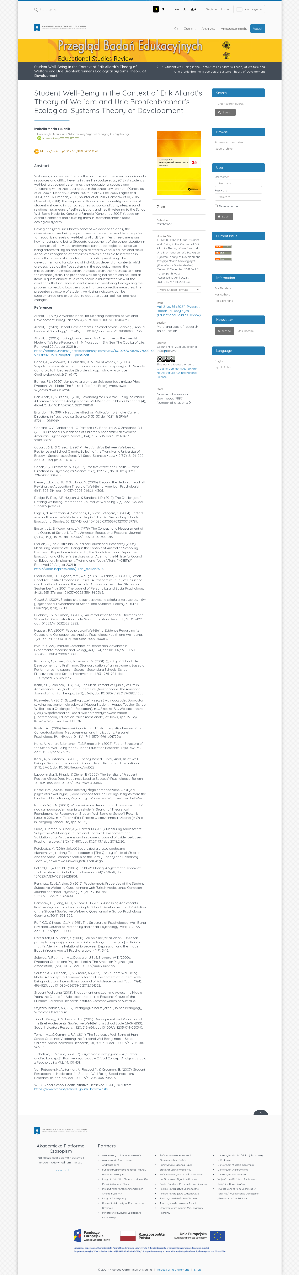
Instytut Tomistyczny (114, 1198)
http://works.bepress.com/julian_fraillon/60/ (68, 569)
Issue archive (224, 148)
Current (190, 28)
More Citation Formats (174, 290)
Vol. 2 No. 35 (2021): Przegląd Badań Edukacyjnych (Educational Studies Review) (179, 310)
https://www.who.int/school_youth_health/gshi (71, 1089)
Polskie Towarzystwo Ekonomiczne (179, 1188)
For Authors (222, 294)
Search (227, 112)
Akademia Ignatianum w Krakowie (121, 1155)
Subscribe (224, 331)
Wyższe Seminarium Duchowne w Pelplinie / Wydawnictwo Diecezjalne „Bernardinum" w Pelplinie (238, 1193)
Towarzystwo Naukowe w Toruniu (178, 1203)
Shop (197, 1269)
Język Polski (223, 367)
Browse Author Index (229, 142)
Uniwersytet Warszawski (232, 1174)
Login (225, 9)
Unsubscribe (246, 331)
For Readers (223, 288)
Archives (208, 28)
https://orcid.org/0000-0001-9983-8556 (60, 138)
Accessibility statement (173, 1269)
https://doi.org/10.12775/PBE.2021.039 (69, 151)
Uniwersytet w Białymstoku (233, 1169)
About (257, 28)
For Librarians (224, 300)
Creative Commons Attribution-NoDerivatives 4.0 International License (177, 373)
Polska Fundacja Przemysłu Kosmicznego (183, 1184)
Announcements (234, 28)
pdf (162, 206)
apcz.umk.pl (61, 1170)
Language (249, 9)
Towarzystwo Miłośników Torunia (178, 1198)
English (219, 361)
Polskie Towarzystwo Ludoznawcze (179, 1193)
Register (211, 9)
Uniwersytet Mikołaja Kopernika (236, 1164)
